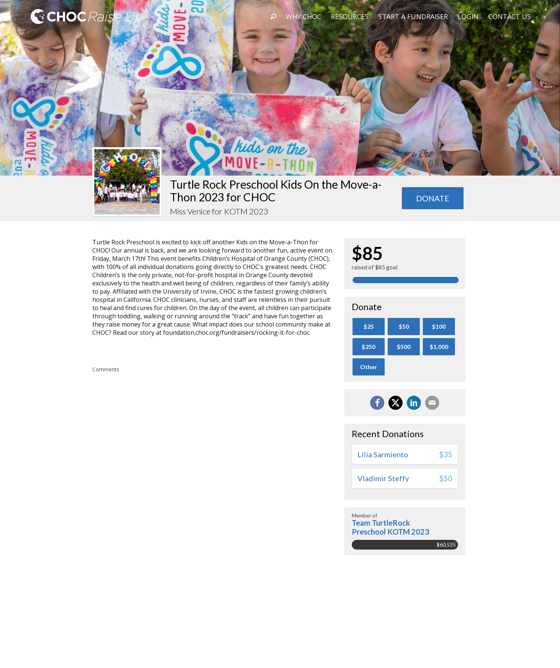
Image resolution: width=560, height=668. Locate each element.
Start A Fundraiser (413, 16)
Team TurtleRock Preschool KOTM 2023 (390, 527)
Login (468, 16)
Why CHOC (303, 16)
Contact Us (509, 16)
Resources (350, 16)
